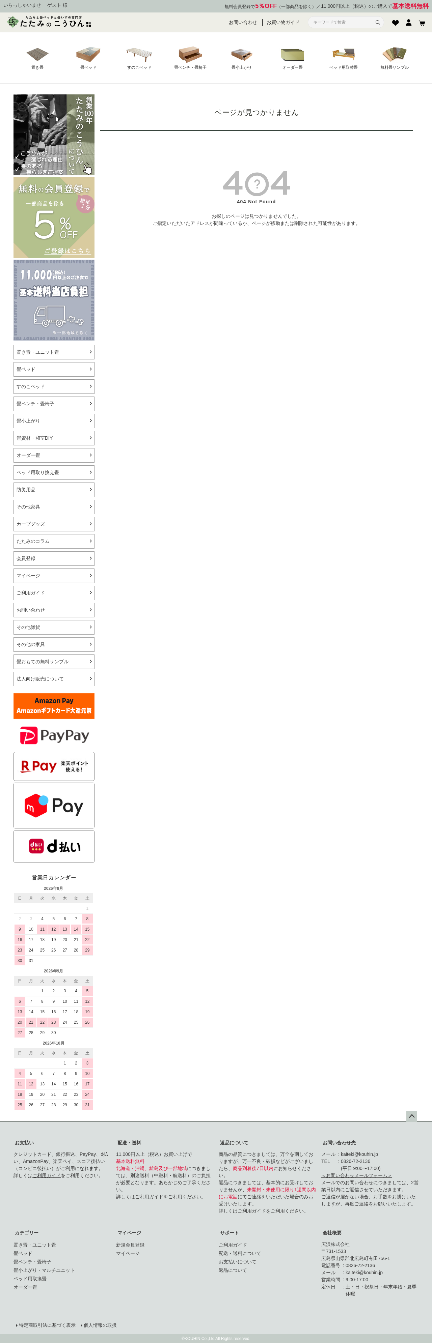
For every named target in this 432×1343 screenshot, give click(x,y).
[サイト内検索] (342, 22)
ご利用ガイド (31, 592)
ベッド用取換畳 (30, 1278)
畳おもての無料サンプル (43, 661)
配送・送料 (129, 1142)
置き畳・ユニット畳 (38, 352)
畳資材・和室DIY (35, 438)
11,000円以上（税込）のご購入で (375, 6)
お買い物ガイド (283, 22)
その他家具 (28, 506)
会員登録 (26, 558)
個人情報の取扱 (100, 1325)
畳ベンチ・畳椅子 (35, 403)
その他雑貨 (28, 627)
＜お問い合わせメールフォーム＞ (356, 1175)
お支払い (24, 1142)
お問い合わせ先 (339, 1142)
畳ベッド (26, 369)
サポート (229, 1232)
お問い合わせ (243, 22)
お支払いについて (237, 1261)
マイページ (129, 1232)
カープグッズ (31, 524)
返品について (234, 1142)
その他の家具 (31, 644)
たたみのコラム (33, 541)
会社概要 (332, 1232)
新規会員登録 (130, 1245)
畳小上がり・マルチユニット (44, 1270)
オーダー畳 (28, 455)
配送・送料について (240, 1253)
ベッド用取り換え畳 (38, 472)
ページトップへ (411, 1116)
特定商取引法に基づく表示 (47, 1325)
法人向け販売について (40, 678)
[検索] (377, 22)
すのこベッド (31, 386)
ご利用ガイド (46, 1175)
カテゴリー (26, 1232)
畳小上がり (28, 421)
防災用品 (26, 489)
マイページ (28, 575)
